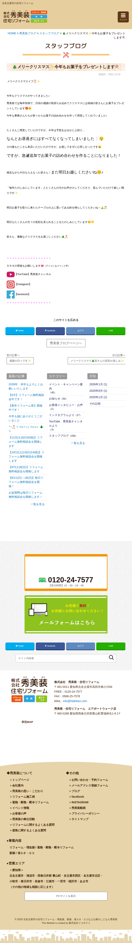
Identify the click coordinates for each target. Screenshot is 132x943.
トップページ (20, 779)
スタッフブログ (59, 435)
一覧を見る (38, 504)
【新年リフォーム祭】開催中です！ (25, 407)
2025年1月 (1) (98, 397)
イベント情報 (20, 807)
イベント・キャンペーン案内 (66, 386)
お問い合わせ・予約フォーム (90, 779)
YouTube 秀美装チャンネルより (66, 423)
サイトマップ (80, 819)
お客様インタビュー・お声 (66, 405)
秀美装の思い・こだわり (27, 791)
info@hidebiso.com (75, 701)
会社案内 (18, 785)
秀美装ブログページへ (66, 343)
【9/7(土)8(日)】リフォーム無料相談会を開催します (26, 469)
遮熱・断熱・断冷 (30, 802)
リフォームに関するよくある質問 (33, 824)
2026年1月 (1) (98, 384)
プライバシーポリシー (86, 813)
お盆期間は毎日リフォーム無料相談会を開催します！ (25, 494)
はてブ (80, 330)
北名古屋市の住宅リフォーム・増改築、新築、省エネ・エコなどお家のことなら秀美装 (70, 919)
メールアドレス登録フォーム (90, 785)
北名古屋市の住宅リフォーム (17, 3)
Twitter (20, 330)
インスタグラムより (61, 415)
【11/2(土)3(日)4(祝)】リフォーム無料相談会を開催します (26, 441)
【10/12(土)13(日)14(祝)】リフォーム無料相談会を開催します (26, 456)
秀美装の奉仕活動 (23, 819)
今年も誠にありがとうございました (25, 418)
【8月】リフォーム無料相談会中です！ (26, 397)
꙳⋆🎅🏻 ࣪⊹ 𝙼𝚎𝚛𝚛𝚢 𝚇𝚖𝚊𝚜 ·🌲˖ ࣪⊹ (26, 429)
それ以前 (95, 403)
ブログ (76, 791)
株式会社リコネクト (79, 923)
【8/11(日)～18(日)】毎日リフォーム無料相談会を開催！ (26, 482)
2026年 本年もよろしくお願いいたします (26, 386)
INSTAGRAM (80, 802)
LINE (111, 330)
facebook (78, 796)
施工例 (23, 796)
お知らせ (54, 398)
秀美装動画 (79, 807)
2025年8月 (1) (98, 390)
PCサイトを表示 (66, 895)
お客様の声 (19, 813)
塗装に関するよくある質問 (29, 830)
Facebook (50, 330)
